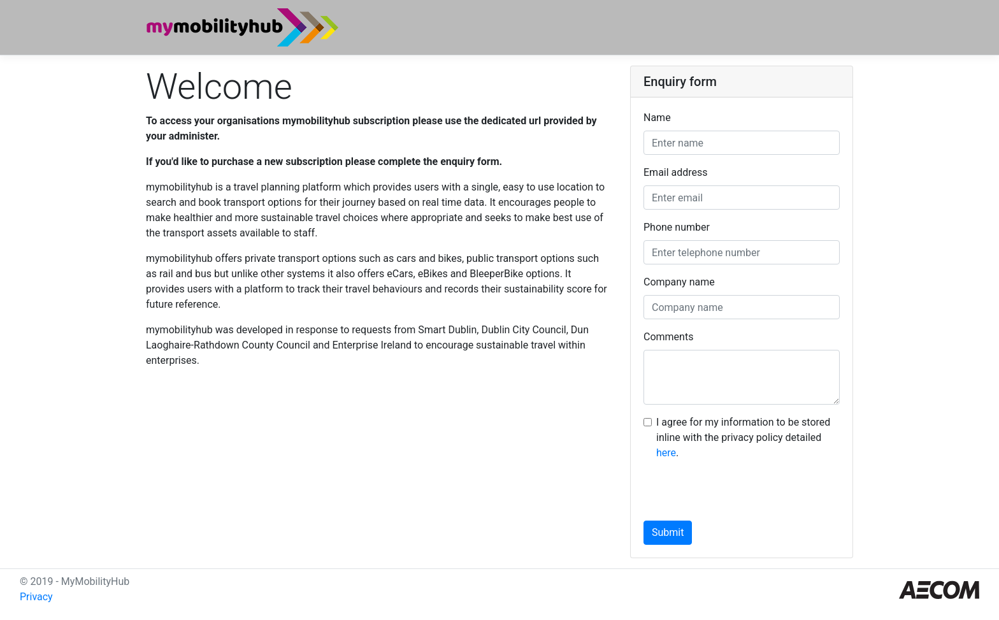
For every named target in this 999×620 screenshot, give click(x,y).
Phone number (676, 227)
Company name (679, 282)
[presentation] (740, 496)
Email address (675, 172)
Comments (668, 337)
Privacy (36, 597)
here (666, 453)
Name (657, 118)
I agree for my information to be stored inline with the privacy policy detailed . (743, 437)
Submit (668, 532)
